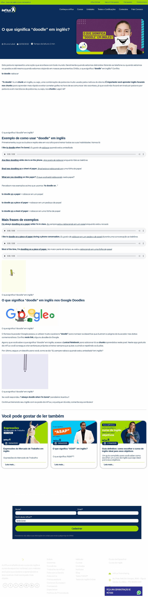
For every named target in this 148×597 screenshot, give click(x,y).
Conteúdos (123, 9)
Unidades (90, 9)
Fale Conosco (137, 9)
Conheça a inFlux (66, 9)
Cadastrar (77, 528)
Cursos (80, 9)
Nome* (18, 509)
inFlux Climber (95, 2)
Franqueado (128, 2)
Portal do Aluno (142, 2)
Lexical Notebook (71, 342)
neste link (29, 337)
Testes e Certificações (106, 9)
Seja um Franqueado (112, 2)
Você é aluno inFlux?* (23, 517)
